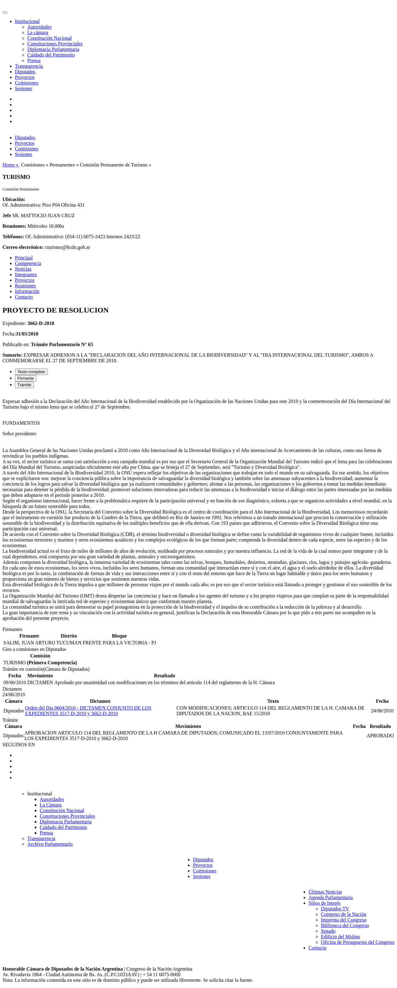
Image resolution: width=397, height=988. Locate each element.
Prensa (34, 60)
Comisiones (26, 82)
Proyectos (24, 77)
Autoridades (39, 27)
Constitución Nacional (49, 38)
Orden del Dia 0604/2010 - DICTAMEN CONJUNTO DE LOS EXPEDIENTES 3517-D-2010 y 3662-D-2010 (88, 710)
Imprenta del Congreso (344, 919)
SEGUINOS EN (18, 744)
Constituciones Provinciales (55, 43)
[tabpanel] (198, 510)
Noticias (23, 269)
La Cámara (51, 804)
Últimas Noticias (325, 891)
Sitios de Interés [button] (325, 903)
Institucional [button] (27, 21)
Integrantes (26, 274)
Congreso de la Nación (343, 914)
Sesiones (23, 88)
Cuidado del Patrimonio (51, 54)
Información (27, 291)
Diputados (25, 71)
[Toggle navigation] (4, 12)
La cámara (37, 32)
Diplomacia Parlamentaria (53, 49)
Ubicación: (13, 199)
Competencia (28, 263)
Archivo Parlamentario (50, 844)
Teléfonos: (13, 236)
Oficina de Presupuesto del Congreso (358, 942)
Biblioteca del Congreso (345, 925)
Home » (11, 164)
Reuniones (25, 285)
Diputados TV (335, 908)
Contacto (24, 297)
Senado (328, 931)
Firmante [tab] (25, 378)
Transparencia (29, 66)
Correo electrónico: (23, 247)
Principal (24, 257)
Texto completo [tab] (31, 371)
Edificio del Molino (340, 936)
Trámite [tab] (24, 384)
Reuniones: (14, 226)
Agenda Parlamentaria (331, 897)
